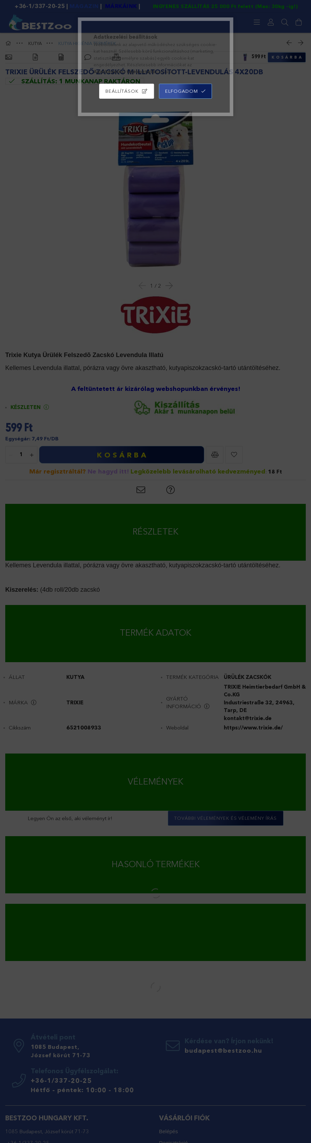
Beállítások (122, 91)
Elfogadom (181, 91)
